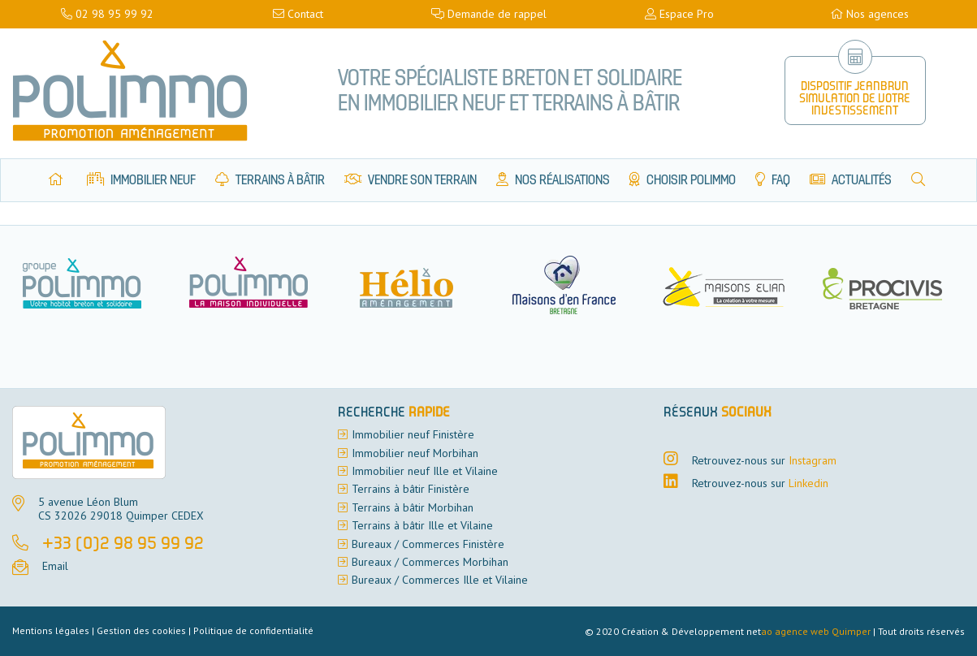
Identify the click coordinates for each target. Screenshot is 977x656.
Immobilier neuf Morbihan (415, 453)
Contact (298, 13)
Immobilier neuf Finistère (413, 434)
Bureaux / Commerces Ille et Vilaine (440, 579)
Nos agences (869, 13)
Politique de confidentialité (253, 630)
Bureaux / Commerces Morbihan (430, 562)
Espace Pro (679, 13)
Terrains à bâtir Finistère (410, 488)
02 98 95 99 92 (107, 13)
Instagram (813, 460)
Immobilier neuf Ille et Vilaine (425, 471)
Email (55, 566)
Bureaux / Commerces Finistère (428, 544)
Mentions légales (50, 630)
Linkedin (808, 483)
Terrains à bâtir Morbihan (412, 507)
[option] (255, 284)
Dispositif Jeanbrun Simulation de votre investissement (854, 100)
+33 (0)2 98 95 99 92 (123, 545)
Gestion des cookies (141, 630)
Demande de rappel (489, 13)
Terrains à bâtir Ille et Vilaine (422, 525)
